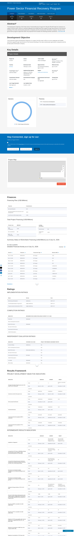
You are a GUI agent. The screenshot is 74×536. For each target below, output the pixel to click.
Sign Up (37, 149)
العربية (52, 4)
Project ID (11, 58)
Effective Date (55, 64)
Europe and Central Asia (43, 72)
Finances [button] (31, 18)
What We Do (9, 2)
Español (43, 4)
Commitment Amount (14, 77)
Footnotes (9, 284)
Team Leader (41, 58)
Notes (10, 87)
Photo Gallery (51, 13)
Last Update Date (28, 83)
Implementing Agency (29, 70)
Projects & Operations (17, 2)
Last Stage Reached (14, 83)
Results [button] (50, 18)
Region (39, 70)
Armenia (11, 66)
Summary (12, 13)
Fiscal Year (55, 70)
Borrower (54, 59)
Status (25, 58)
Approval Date (41, 64)
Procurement (21, 13)
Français (47, 4)
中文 (58, 4)
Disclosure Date (27, 64)
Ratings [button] (41, 18)
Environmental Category (29, 77)
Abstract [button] (12, 18)
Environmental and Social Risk (44, 78)
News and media (41, 13)
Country (11, 64)
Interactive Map (61, 183)
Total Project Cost (14, 70)
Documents (31, 13)
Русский (55, 4)
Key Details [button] (21, 18)
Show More (61, 31)
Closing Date (55, 77)
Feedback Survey (68, 530)
